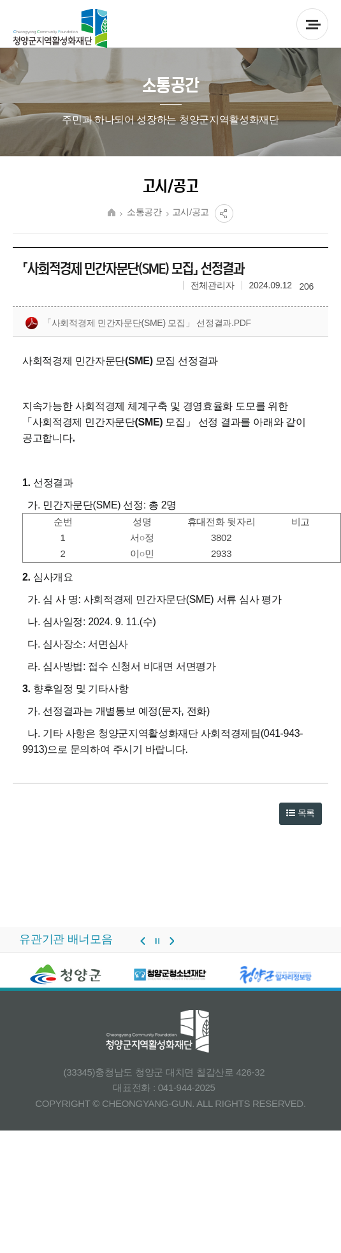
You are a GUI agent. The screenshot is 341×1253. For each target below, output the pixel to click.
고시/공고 (191, 212)
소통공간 (144, 212)
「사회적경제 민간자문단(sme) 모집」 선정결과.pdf (138, 323)
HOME (111, 212)
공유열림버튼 (224, 213)
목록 (300, 813)
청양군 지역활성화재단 (60, 28)
